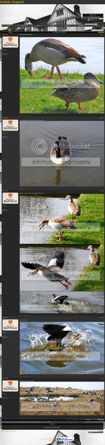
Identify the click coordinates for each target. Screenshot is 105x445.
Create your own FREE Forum (48, 439)
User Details (52, 25)
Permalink (101, 34)
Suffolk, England (5, 28)
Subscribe (101, 430)
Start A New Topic (95, 30)
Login (101, 18)
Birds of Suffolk (14, 28)
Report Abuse (52, 440)
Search (38, 25)
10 (76, 419)
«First (67, 419)
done (103, 420)
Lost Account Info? (98, 22)
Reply (101, 30)
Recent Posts (81, 25)
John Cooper (5, 34)
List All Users (23, 25)
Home (9, 25)
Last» (82, 419)
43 (78, 419)
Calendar (67, 25)
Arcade (96, 25)
